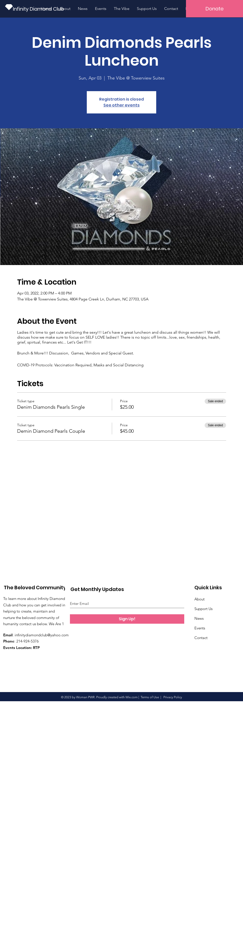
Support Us (203, 608)
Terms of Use (150, 697)
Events (199, 628)
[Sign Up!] (127, 619)
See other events (121, 105)
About (199, 599)
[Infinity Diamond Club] (39, 8)
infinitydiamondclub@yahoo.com (42, 635)
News (199, 618)
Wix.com (131, 697)
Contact (201, 637)
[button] (214, 8)
